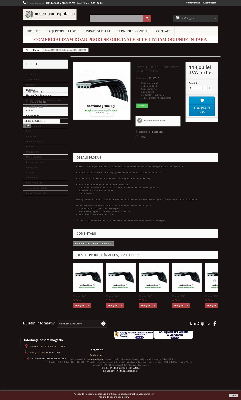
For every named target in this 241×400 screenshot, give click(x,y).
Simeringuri (32, 177)
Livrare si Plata (35, 219)
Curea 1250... (179, 296)
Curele (29, 110)
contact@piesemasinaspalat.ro (52, 358)
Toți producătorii (62, 31)
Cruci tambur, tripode (37, 105)
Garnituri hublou (34, 141)
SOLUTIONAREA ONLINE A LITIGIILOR (120, 380)
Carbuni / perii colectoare (39, 95)
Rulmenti (31, 172)
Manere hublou (34, 157)
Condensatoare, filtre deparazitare (43, 100)
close (233, 395)
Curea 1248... (146, 296)
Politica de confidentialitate (41, 224)
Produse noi (96, 355)
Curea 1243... (80, 296)
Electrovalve (32, 115)
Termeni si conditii (37, 214)
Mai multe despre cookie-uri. (114, 397)
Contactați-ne (193, 2)
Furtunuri (31, 136)
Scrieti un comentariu (154, 120)
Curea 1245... (113, 296)
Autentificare (209, 2)
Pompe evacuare (34, 162)
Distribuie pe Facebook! (150, 132)
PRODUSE (33, 31)
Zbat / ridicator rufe (36, 193)
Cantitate (193, 83)
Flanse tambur (33, 126)
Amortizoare (32, 79)
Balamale (31, 85)
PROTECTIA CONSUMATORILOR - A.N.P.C (120, 377)
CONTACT (163, 31)
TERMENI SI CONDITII (133, 31)
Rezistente (31, 167)
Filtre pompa (32, 121)
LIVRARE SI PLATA (97, 31)
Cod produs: (142, 78)
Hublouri (30, 146)
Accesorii (31, 74)
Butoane (30, 90)
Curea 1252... (212, 296)
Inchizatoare (32, 152)
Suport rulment (34, 183)
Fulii (28, 131)
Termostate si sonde (36, 188)
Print (143, 137)
